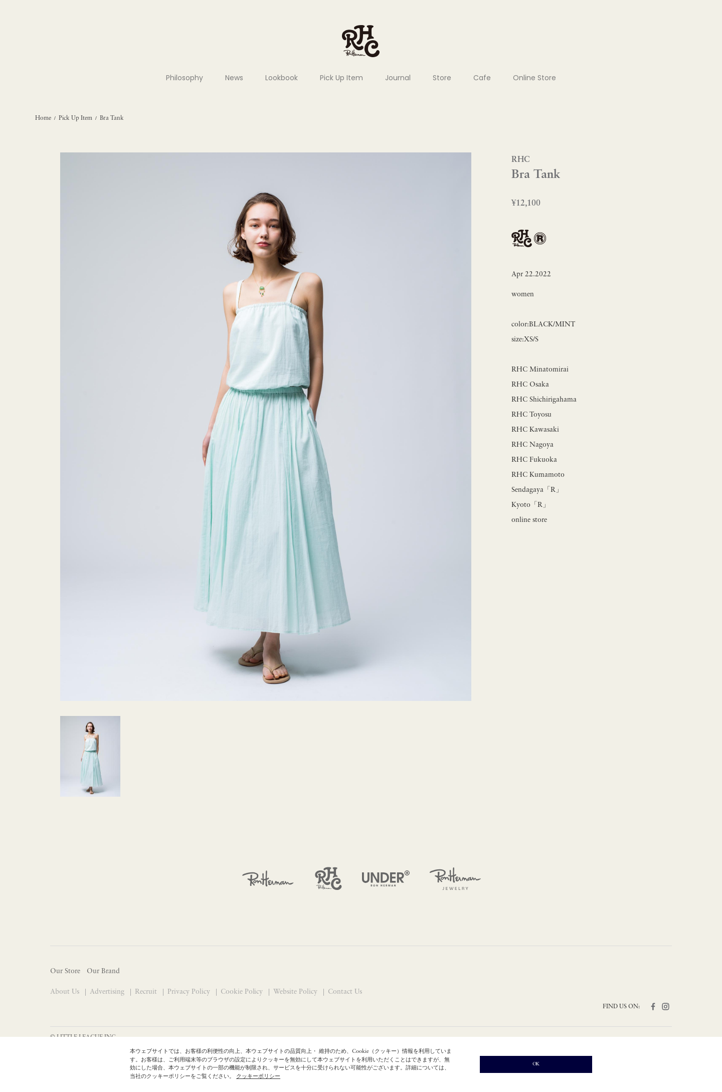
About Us (65, 992)
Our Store (65, 971)
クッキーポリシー (258, 1076)
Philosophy (184, 78)
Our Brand (103, 971)
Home (43, 118)
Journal (398, 78)
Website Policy (296, 992)
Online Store (534, 78)
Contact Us (345, 992)
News (234, 78)
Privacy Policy (189, 992)
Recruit (147, 992)
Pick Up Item (341, 78)
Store (442, 78)
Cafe (482, 78)
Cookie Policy (243, 992)
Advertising (108, 992)
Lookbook (281, 78)
